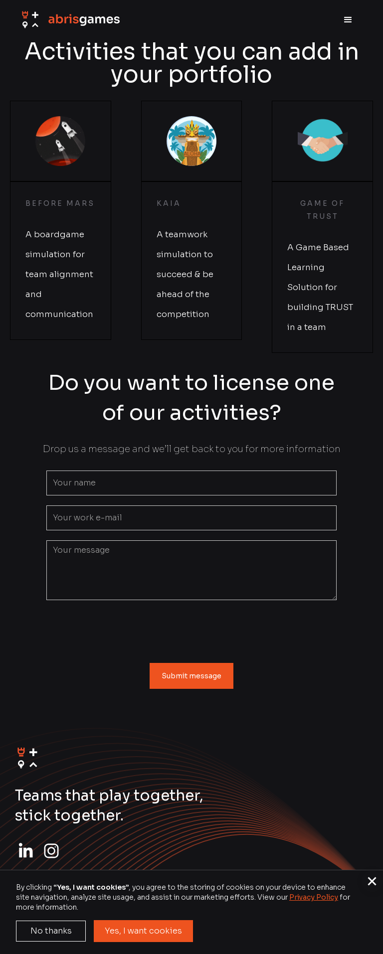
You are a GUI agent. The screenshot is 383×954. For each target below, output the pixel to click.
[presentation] (191, 629)
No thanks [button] (51, 931)
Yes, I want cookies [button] (143, 931)
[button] (348, 20)
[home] (70, 20)
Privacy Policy (313, 897)
